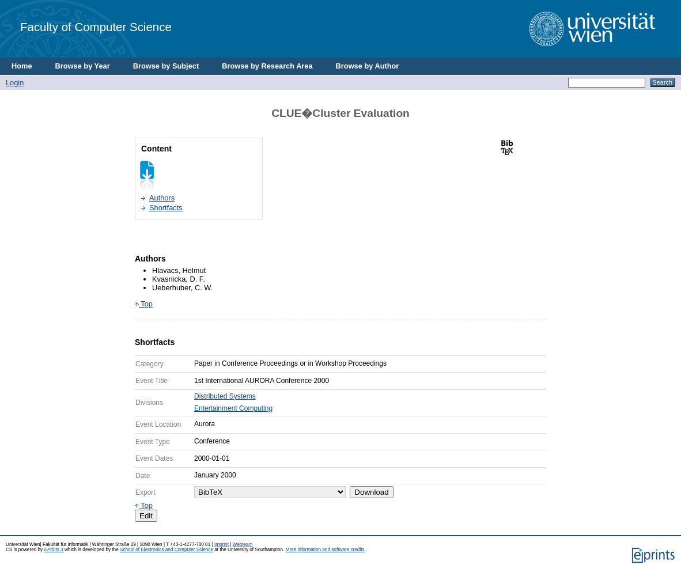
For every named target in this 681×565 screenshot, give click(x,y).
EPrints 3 (53, 549)
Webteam (243, 544)
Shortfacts (166, 207)
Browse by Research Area (267, 66)
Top (144, 303)
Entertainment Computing (233, 408)
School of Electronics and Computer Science (166, 549)
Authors (162, 198)
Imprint (221, 544)
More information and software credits (325, 549)
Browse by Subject (166, 66)
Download (371, 492)
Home (22, 66)
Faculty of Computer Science (96, 26)
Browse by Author (367, 66)
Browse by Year (82, 66)
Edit (146, 515)
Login (15, 82)
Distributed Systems (225, 396)
